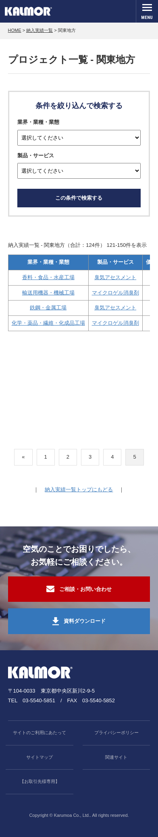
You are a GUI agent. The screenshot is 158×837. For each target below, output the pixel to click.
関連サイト (116, 757)
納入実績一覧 (39, 30)
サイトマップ (39, 757)
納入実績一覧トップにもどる (79, 489)
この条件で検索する (78, 198)
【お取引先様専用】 (40, 781)
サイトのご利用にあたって (39, 732)
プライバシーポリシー (116, 732)
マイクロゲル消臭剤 (115, 293)
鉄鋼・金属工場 (48, 308)
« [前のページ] (23, 457)
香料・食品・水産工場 (48, 277)
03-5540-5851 (39, 700)
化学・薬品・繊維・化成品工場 (48, 323)
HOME (14, 30)
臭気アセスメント (115, 277)
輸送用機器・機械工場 (48, 293)
